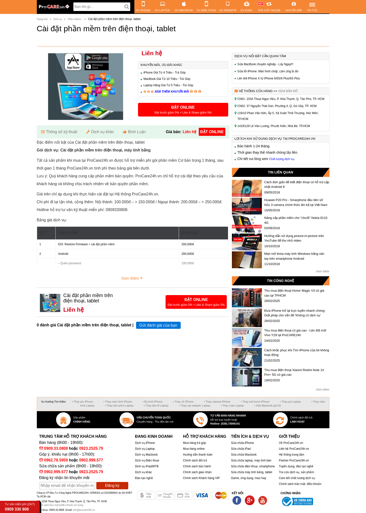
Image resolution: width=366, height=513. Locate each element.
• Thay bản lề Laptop (156, 405)
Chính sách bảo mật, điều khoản (300, 484)
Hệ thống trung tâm (291, 454)
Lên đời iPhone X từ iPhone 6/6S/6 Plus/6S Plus (268, 78)
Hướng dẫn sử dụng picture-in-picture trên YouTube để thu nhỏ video (294, 238)
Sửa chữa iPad (241, 448)
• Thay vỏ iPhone (183, 401)
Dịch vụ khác (143, 472)
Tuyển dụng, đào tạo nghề (296, 466)
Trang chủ (42, 19)
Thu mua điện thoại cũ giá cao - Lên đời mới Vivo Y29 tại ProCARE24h (295, 333)
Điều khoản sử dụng (72, 505)
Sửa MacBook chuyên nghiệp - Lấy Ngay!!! (265, 64)
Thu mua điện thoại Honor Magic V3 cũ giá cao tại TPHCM (294, 293)
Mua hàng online (194, 448)
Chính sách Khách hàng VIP (201, 478)
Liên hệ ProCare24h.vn (294, 448)
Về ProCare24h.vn (291, 443)
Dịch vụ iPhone (145, 443)
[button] (183, 110)
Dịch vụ (58, 19)
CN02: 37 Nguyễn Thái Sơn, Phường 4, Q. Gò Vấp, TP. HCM (277, 106)
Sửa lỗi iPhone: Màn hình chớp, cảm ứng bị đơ (267, 71)
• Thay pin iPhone (82, 401)
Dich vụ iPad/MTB (146, 466)
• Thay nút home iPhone (255, 401)
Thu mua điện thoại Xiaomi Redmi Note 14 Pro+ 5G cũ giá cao (294, 372)
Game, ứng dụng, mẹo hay (248, 478)
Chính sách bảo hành (197, 466)
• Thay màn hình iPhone (117, 401)
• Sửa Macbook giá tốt (267, 405)
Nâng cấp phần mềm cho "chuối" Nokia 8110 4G (295, 220)
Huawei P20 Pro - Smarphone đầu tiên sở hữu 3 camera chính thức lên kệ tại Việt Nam (295, 202)
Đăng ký (112, 485)
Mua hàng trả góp (194, 443)
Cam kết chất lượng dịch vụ (297, 478)
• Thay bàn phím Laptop (119, 405)
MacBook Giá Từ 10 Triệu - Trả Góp (167, 79)
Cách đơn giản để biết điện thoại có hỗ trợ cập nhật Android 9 (296, 184)
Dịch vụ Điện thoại (147, 460)
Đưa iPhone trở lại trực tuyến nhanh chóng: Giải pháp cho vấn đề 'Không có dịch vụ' (294, 313)
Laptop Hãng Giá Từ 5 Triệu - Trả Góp (168, 85)
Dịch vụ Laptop (145, 448)
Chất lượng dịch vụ (281, 159)
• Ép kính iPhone (153, 401)
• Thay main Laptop (232, 405)
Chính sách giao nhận (197, 472)
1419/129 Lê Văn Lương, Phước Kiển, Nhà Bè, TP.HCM (273, 126)
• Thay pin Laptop (290, 401)
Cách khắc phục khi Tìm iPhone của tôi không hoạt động (296, 352)
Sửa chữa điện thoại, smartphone (253, 466)
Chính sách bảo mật (48, 505)
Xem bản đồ (288, 91)
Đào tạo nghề (144, 478)
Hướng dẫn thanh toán (197, 454)
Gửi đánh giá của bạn (158, 325)
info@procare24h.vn (84, 510)
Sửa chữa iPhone (242, 443)
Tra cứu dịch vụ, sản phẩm (296, 472)
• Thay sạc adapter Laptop (194, 405)
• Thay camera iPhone (217, 401)
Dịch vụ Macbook (146, 454)
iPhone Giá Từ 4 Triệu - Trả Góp (165, 72)
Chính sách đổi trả (195, 460)
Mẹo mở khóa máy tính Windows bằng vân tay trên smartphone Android (294, 256)
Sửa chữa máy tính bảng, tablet (251, 472)
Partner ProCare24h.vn (294, 460)
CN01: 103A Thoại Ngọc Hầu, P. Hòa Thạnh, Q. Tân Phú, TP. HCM (281, 99)
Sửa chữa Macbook (244, 454)
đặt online (212, 132)
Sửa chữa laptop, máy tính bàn (251, 460)
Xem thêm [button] (132, 277)
